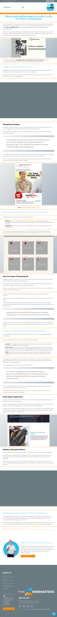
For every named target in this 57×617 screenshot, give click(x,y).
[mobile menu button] (22, 7)
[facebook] (19, 606)
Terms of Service (46, 609)
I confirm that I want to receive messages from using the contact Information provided (8, 601)
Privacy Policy (39, 609)
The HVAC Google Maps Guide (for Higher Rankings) (42, 529)
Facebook (31, 452)
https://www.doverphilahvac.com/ (30, 207)
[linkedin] (31, 606)
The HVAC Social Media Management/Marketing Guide (14, 530)
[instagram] (27, 606)
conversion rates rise (30, 221)
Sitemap (33, 609)
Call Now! (28, 556)
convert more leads (36, 524)
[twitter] (23, 606)
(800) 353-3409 (50, 1)
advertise (11, 452)
